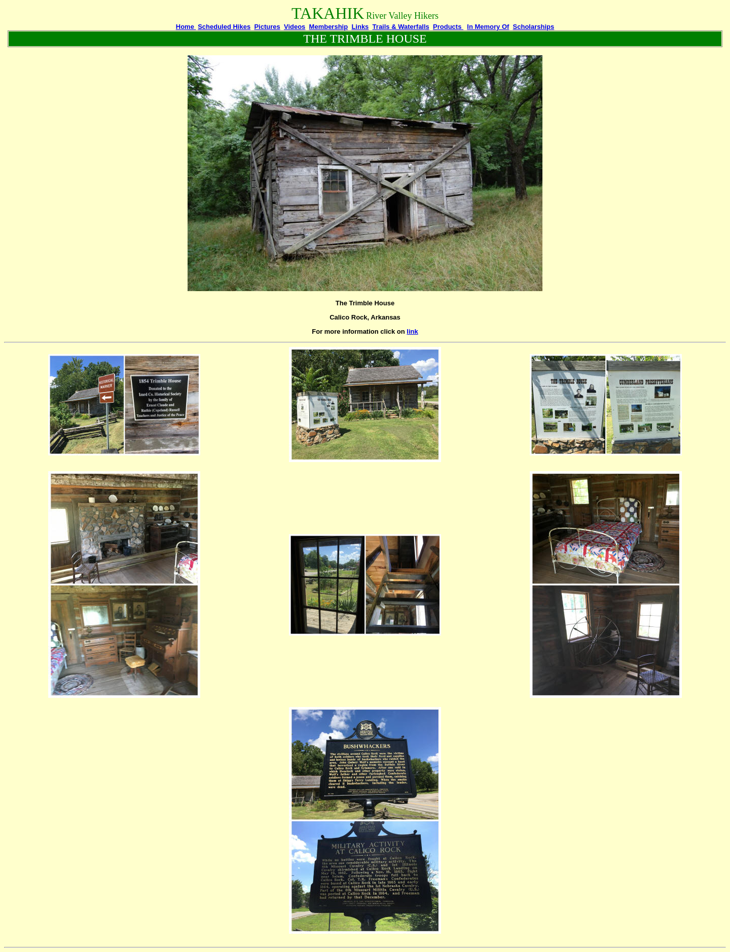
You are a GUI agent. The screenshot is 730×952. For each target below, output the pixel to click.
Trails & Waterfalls (401, 26)
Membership (328, 26)
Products (448, 26)
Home (186, 26)
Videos (294, 26)
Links (360, 26)
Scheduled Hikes (224, 26)
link (412, 331)
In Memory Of (488, 26)
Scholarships (534, 26)
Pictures (267, 26)
